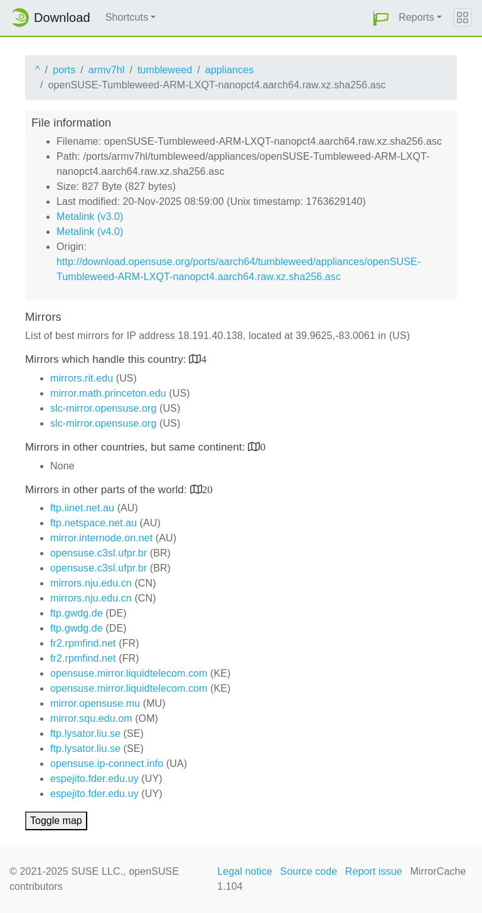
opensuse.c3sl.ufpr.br (98, 553)
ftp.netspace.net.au (93, 523)
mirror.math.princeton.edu (108, 393)
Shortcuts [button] (127, 17)
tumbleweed (164, 70)
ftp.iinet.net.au (82, 508)
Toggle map (56, 820)
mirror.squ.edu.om (91, 718)
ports (64, 70)
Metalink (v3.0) (89, 216)
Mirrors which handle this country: (107, 359)
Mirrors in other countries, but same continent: (136, 447)
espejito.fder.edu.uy (94, 778)
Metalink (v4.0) (89, 231)
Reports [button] (416, 17)
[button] (381, 18)
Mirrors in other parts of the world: (107, 490)
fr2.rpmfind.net (83, 643)
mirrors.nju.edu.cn (91, 583)
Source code (308, 871)
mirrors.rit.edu (81, 378)
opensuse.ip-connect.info (106, 763)
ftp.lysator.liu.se (85, 733)
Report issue (373, 871)
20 (207, 489)
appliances (229, 70)
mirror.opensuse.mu (95, 703)
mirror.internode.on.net (101, 538)
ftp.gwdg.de (76, 613)
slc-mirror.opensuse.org (103, 408)
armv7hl (106, 70)
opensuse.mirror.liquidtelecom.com (129, 673)
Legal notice (244, 871)
